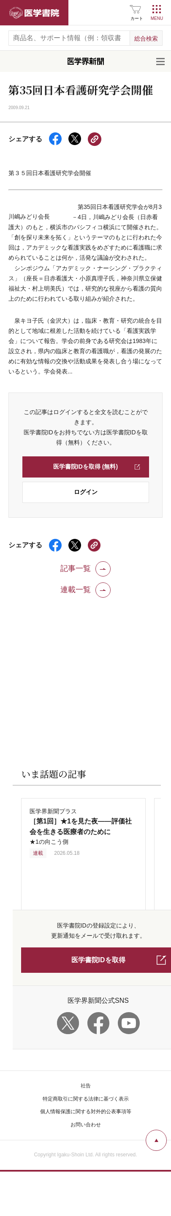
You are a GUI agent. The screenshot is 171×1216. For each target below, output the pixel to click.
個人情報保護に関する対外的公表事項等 (85, 1111)
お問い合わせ (86, 1125)
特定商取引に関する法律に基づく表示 (86, 1099)
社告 (86, 1086)
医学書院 (34, 12)
